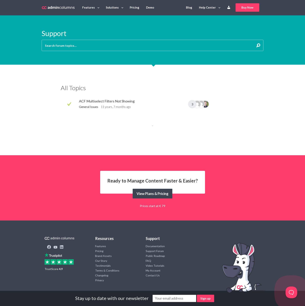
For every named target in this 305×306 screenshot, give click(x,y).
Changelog (101, 275)
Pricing (134, 7)
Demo (150, 7)
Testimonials (103, 265)
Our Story (101, 260)
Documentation (155, 246)
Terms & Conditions (107, 270)
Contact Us (153, 275)
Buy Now (247, 7)
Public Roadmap (155, 255)
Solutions (112, 7)
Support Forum (155, 251)
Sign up (205, 298)
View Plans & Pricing (152, 193)
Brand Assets (103, 255)
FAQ (148, 260)
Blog (189, 7)
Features (88, 7)
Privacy (99, 280)
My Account (153, 270)
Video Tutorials (155, 265)
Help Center (207, 7)
